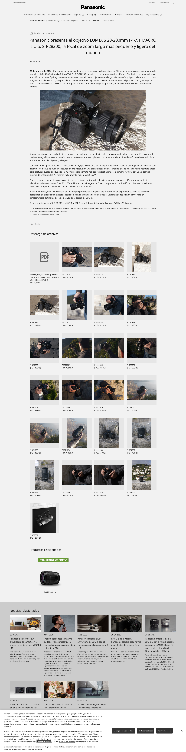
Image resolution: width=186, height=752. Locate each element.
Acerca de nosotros (37, 20)
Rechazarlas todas (146, 731)
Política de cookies (44, 742)
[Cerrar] (182, 731)
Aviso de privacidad (66, 742)
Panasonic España (19, 3)
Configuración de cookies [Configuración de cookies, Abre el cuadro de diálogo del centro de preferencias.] (123, 731)
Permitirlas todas (164, 731)
